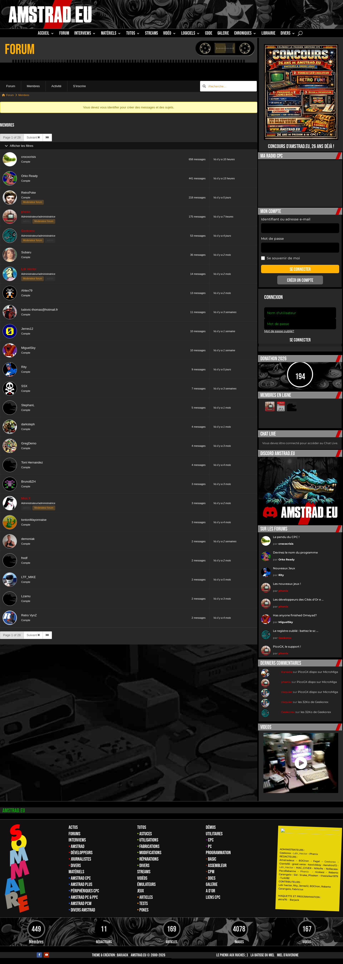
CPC (211, 840)
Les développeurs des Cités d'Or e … (298, 599)
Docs (211, 878)
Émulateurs (146, 884)
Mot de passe (272, 238)
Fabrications (149, 846)
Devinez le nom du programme (295, 552)
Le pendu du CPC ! (286, 537)
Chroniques (243, 34)
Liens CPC (213, 897)
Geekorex (28, 231)
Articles (146, 897)
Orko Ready (29, 176)
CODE (208, 34)
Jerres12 (27, 328)
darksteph (28, 424)
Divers (285, 34)
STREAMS (151, 34)
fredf (24, 558)
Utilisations (148, 840)
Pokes (143, 910)
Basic (212, 859)
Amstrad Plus (81, 884)
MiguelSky (28, 348)
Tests (143, 903)
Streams (143, 872)
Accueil (43, 34)
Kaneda (286, 672)
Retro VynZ (29, 615)
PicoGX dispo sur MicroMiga (318, 672)
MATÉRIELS (108, 34)
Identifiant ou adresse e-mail (285, 219)
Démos (211, 827)
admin (26, 221)
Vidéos (142, 878)
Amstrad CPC (81, 878)
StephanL (28, 405)
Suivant (33, 137)
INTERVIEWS (82, 34)
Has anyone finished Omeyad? (295, 615)
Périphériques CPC (85, 891)
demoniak (28, 539)
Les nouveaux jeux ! (287, 584)
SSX (24, 386)
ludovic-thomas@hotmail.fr (39, 309)
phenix (25, 211)
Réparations (148, 859)
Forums (74, 834)
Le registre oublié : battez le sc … (295, 631)
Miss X (25, 498)
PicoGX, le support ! (287, 646)
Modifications (150, 853)
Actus (73, 827)
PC (210, 846)
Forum (64, 34)
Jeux (140, 891)
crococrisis (28, 157)
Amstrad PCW (81, 903)
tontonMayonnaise (33, 520)
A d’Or (210, 891)
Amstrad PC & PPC (84, 897)
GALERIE (223, 34)
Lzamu (25, 596)
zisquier (286, 692)
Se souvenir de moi (280, 258)
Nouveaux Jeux (284, 568)
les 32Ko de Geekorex (313, 702)
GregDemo (28, 443)
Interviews (77, 840)
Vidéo (167, 34)
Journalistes (81, 859)
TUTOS (130, 34)
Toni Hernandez (32, 462)
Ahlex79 (26, 290)
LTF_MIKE (28, 577)
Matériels (76, 872)
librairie (268, 34)
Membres (33, 86)
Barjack (122, 955)
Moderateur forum (32, 202)
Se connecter (300, 340)
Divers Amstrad (83, 910)
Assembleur (217, 865)
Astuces (145, 834)
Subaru (26, 252)
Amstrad (77, 846)
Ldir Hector (28, 269)
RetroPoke (28, 192)
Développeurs (81, 853)
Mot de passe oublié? (279, 331)
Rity (23, 367)
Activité (56, 86)
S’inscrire (79, 86)
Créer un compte (300, 280)
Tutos (141, 827)
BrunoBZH (28, 481)
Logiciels (188, 34)
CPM (211, 872)
